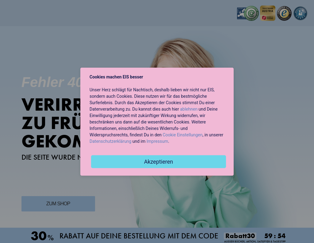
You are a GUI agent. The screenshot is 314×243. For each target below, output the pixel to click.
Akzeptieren (158, 161)
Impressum (157, 141)
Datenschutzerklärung (110, 141)
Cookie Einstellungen (182, 134)
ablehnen (188, 108)
